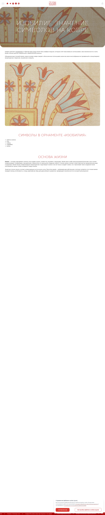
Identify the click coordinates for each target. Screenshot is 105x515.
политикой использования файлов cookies (75, 505)
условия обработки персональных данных (86, 504)
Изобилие (19, 51)
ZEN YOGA (33, 51)
